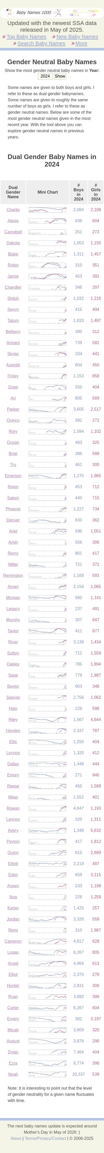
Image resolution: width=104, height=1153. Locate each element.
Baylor (13, 686)
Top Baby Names (26, 36)
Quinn (13, 852)
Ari (13, 398)
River (13, 642)
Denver (13, 520)
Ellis (13, 742)
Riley (13, 719)
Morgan (13, 597)
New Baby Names (77, 36)
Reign (13, 487)
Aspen (13, 886)
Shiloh (13, 298)
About (16, 1138)
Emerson (13, 476)
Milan (13, 797)
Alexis (13, 221)
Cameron (13, 941)
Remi (13, 930)
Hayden (13, 730)
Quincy (13, 420)
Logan (13, 952)
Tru (13, 464)
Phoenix (13, 509)
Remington (13, 575)
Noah (13, 1074)
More (81, 43)
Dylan (13, 1052)
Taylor (13, 631)
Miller (13, 564)
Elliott (13, 863)
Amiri (13, 542)
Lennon (13, 819)
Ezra (13, 1063)
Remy (13, 553)
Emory (13, 775)
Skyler (13, 354)
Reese (13, 786)
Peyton (13, 841)
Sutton (13, 653)
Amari (13, 586)
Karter (13, 908)
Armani (13, 343)
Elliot (13, 974)
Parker (13, 409)
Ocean (13, 442)
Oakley (13, 664)
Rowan (13, 808)
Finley (13, 376)
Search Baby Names (41, 43)
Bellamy (13, 331)
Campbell (13, 232)
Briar (13, 453)
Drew (13, 387)
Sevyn (13, 309)
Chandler (13, 287)
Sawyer (13, 697)
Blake (13, 254)
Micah (13, 1030)
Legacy (13, 609)
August (13, 1041)
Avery (13, 830)
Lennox (13, 753)
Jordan (13, 919)
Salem (13, 498)
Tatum (13, 320)
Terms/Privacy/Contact (45, 1138)
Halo (13, 708)
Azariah (13, 365)
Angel (13, 963)
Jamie (13, 276)
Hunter (13, 985)
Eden (13, 875)
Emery (13, 1019)
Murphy (13, 620)
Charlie (13, 210)
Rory (13, 431)
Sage (13, 675)
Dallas (13, 764)
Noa (13, 897)
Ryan (13, 996)
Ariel (13, 531)
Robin (13, 265)
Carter (13, 1008)
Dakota (13, 243)
